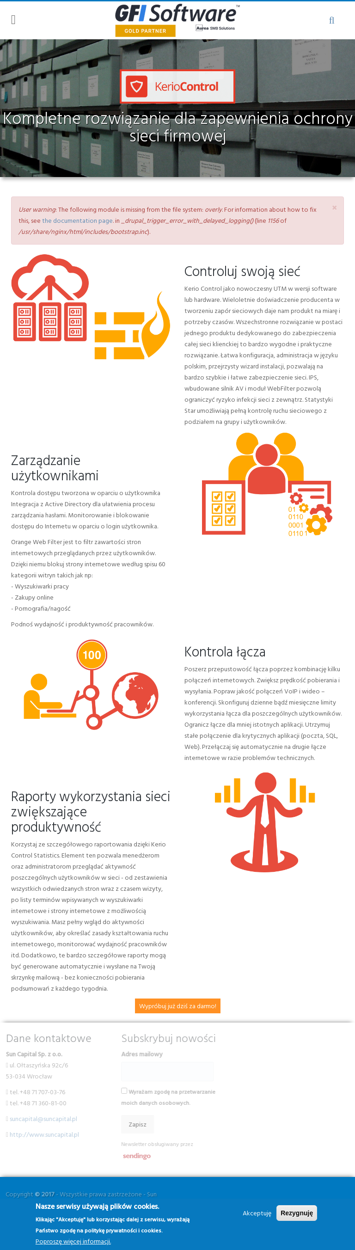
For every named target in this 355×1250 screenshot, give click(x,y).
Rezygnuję (297, 1213)
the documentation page (77, 220)
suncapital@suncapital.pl (39, 1118)
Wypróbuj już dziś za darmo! (177, 1006)
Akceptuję (257, 1213)
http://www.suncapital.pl (40, 1134)
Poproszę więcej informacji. (73, 1241)
